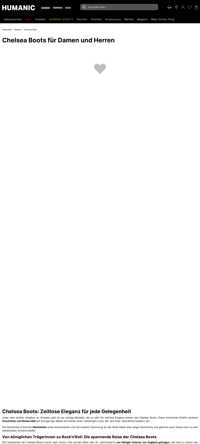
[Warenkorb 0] (196, 7)
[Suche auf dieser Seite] (119, 7)
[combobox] (119, 7)
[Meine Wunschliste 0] (189, 7)
